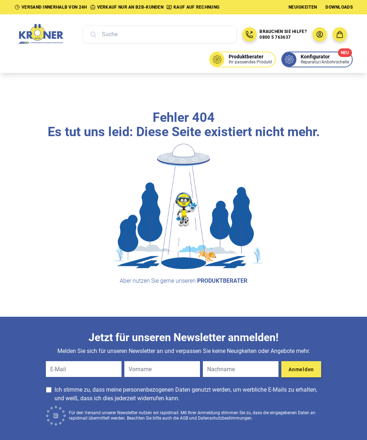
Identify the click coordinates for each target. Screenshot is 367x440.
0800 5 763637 (275, 37)
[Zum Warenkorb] (340, 34)
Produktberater (222, 280)
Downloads (339, 7)
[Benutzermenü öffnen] (320, 34)
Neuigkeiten (303, 7)
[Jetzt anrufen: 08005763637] (249, 34)
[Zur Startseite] (48, 34)
